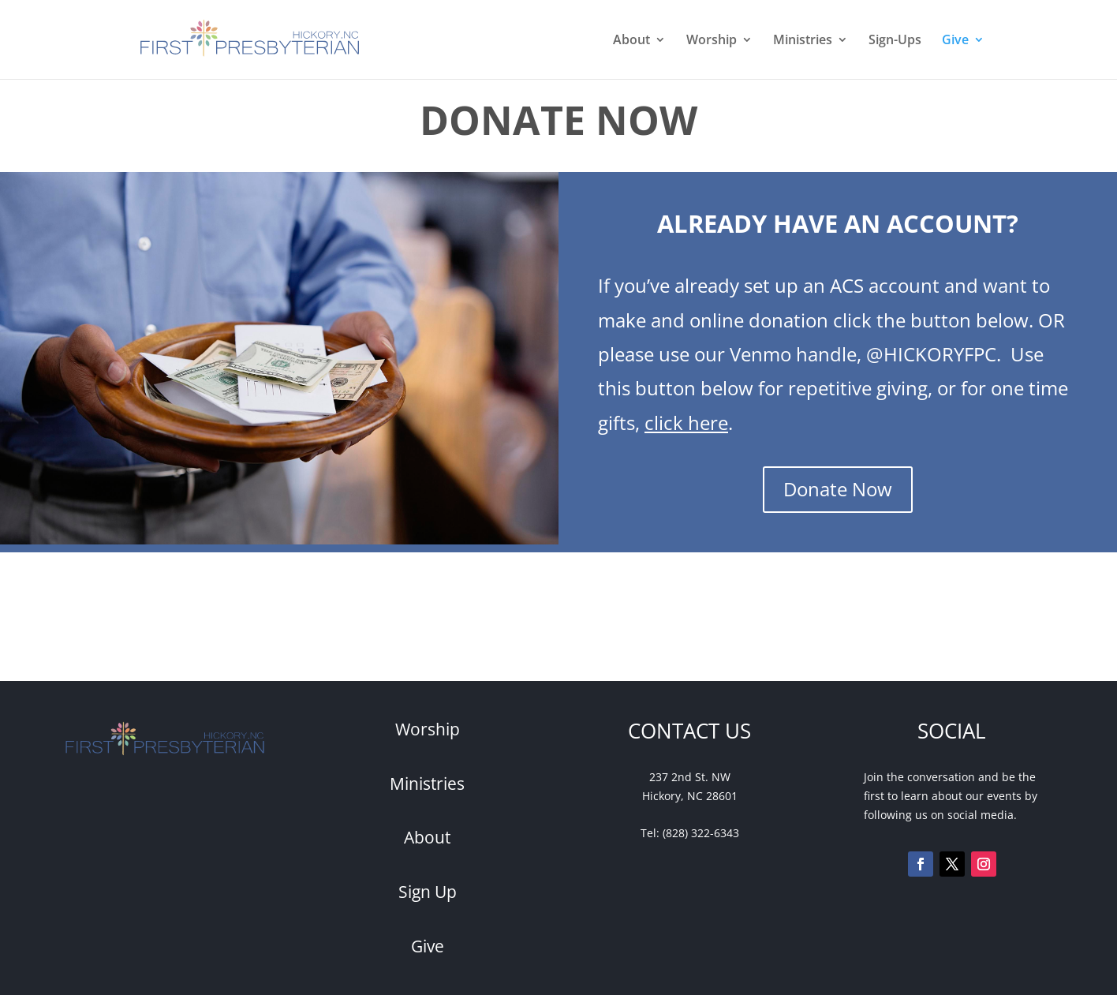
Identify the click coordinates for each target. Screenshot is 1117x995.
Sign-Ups (895, 41)
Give (955, 41)
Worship (711, 41)
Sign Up (427, 892)
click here (686, 423)
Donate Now (837, 489)
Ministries (802, 41)
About (631, 41)
